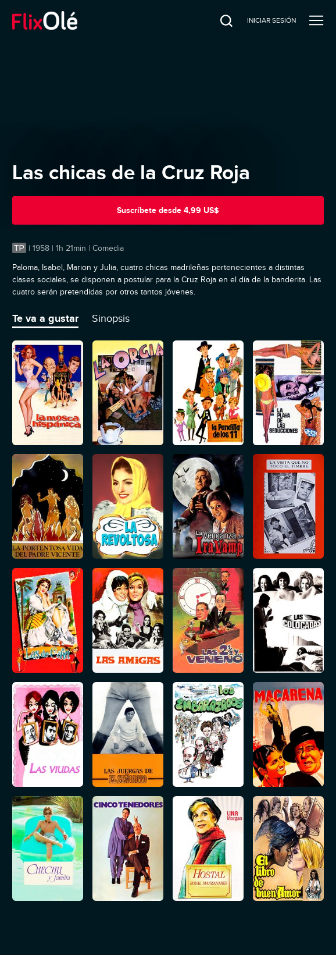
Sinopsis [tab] (111, 318)
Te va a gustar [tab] (45, 318)
